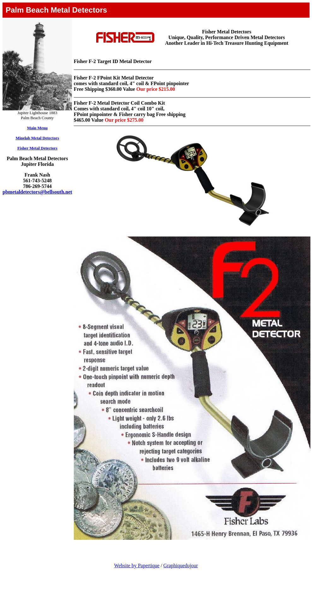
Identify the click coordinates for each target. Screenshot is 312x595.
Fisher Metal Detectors (37, 148)
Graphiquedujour (180, 565)
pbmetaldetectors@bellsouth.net (37, 192)
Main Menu (37, 127)
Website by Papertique (137, 565)
